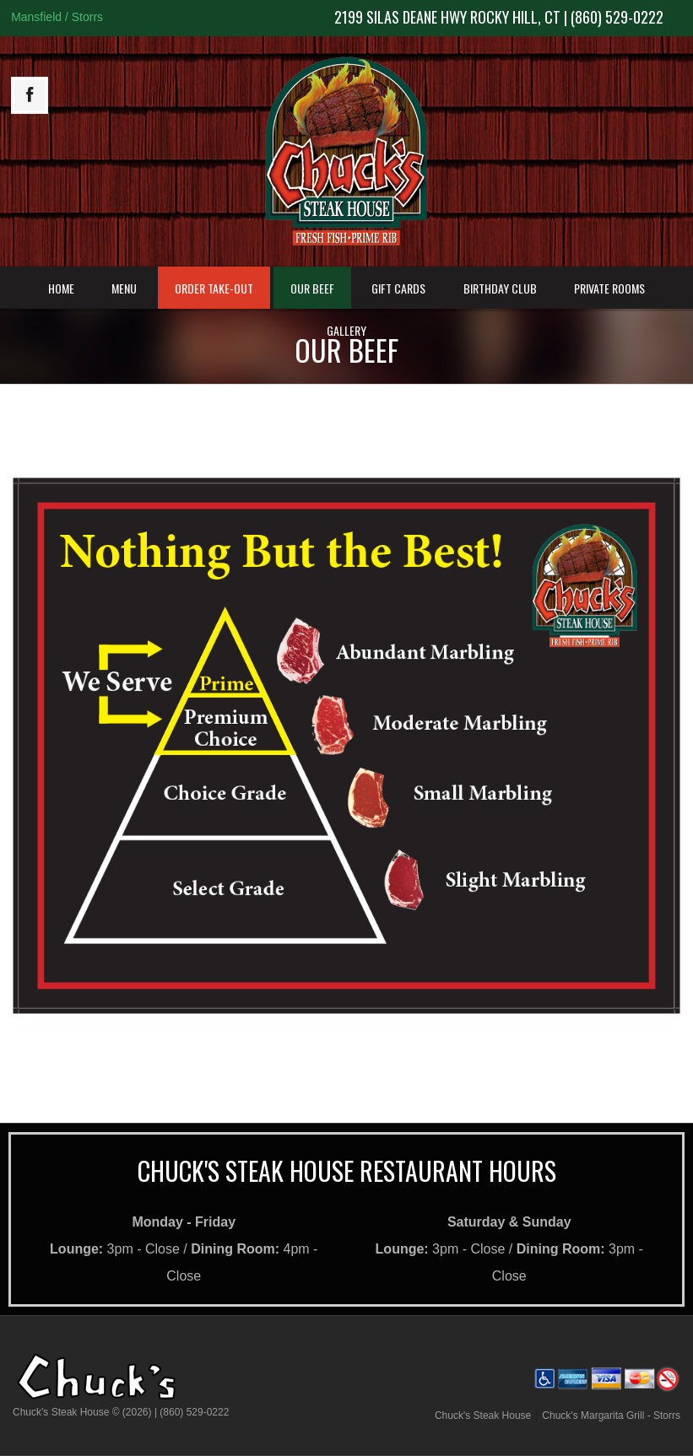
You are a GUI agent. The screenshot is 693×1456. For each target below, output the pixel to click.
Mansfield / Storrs (57, 17)
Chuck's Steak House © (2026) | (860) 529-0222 (121, 1412)
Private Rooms (609, 288)
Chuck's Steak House (483, 1415)
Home (61, 288)
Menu (124, 288)
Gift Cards (398, 288)
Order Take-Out (214, 288)
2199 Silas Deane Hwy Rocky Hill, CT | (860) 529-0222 (498, 17)
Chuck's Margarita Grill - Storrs (611, 1415)
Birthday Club (500, 288)
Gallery (346, 330)
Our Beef (312, 288)
